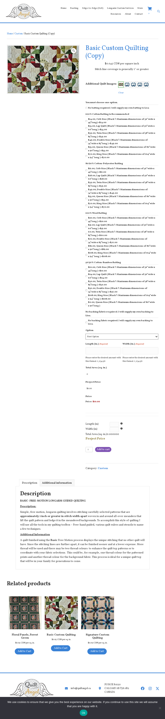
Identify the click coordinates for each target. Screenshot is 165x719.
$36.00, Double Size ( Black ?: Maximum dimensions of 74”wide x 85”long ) (117, 290)
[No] (160, 708)
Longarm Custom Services (120, 8)
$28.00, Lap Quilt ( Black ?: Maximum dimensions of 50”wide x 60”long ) (121, 177)
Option (89, 330)
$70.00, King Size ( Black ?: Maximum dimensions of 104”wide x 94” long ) (121, 156)
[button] (73, 50)
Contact (139, 14)
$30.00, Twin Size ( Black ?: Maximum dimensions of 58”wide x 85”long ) (121, 283)
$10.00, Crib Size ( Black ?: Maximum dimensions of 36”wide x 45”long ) (121, 269)
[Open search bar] (158, 11)
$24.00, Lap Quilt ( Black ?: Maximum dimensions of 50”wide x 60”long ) (121, 276)
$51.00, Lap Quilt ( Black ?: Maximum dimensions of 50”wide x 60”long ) (121, 226)
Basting (74, 8)
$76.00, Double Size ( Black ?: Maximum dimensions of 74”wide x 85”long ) (117, 240)
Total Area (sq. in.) (96, 366)
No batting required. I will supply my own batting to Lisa (118, 108)
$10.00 (96, 397)
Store (140, 8)
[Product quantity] (89, 445)
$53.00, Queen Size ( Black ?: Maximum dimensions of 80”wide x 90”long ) (121, 149)
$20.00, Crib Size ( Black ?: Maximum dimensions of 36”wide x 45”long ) (121, 219)
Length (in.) (97, 344)
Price (89, 392)
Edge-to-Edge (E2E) (92, 8)
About (128, 14)
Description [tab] (29, 479)
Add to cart (103, 446)
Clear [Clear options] (121, 92)
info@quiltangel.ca (80, 685)
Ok (83, 712)
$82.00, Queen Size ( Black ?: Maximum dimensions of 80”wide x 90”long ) (122, 248)
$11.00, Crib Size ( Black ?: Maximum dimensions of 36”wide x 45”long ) (121, 170)
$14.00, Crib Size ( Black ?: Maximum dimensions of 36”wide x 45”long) (121, 121)
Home (63, 8)
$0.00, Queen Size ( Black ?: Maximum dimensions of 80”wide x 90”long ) (121, 304)
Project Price (93, 379)
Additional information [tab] (57, 479)
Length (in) (92, 420)
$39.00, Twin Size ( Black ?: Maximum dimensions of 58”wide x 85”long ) (121, 135)
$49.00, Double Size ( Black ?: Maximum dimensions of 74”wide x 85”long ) (118, 142)
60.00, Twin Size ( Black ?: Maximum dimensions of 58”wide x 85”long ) (121, 233)
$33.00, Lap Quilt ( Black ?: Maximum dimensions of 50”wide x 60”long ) (121, 128)
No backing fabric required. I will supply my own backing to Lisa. (120, 322)
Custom (19, 33)
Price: (89, 397)
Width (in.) (133, 344)
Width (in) (91, 425)
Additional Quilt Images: (101, 84)
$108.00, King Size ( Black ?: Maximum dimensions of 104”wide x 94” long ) (122, 254)
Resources (115, 14)
